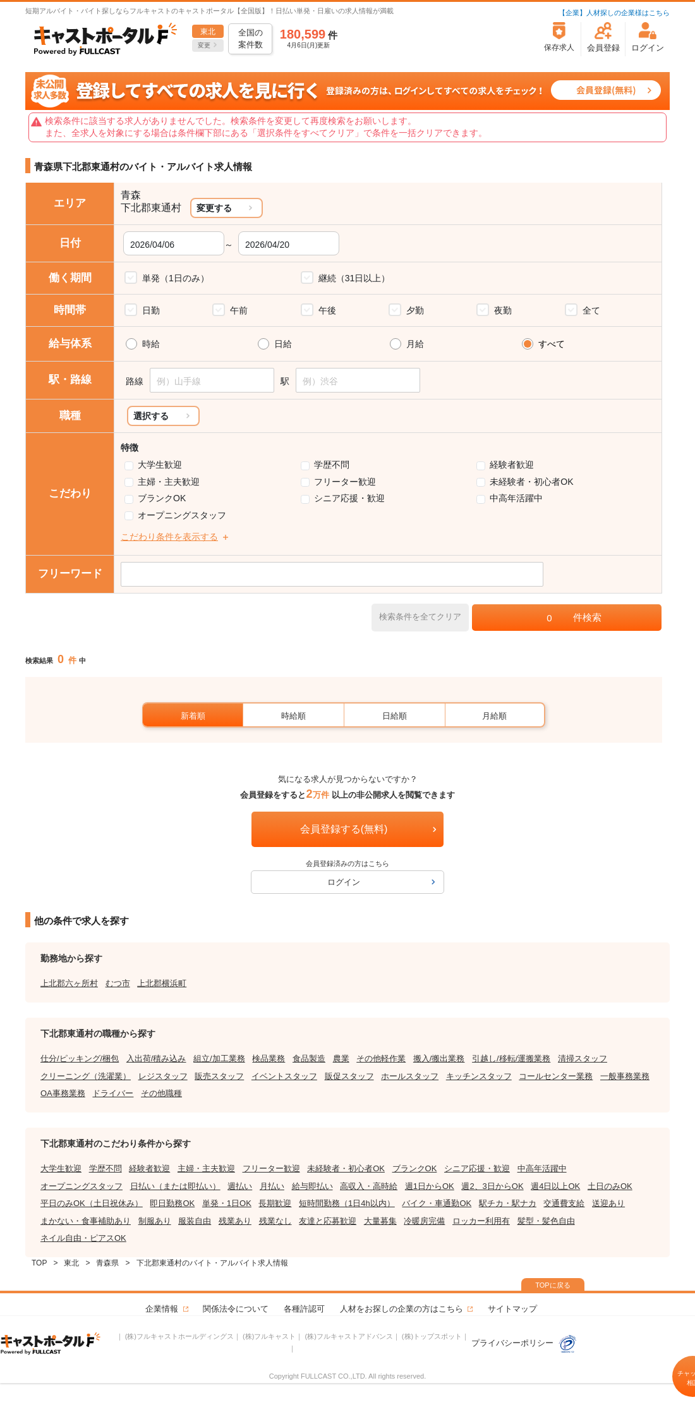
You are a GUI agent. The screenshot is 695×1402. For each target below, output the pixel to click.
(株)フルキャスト (269, 1336)
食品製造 (309, 1058)
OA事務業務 (62, 1093)
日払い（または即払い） (175, 1186)
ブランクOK (162, 498)
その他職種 (161, 1093)
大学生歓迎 (160, 465)
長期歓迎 (274, 1203)
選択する (151, 416)
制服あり (154, 1221)
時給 (151, 344)
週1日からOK (429, 1186)
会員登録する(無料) (344, 829)
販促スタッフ (349, 1076)
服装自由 (194, 1221)
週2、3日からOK (492, 1186)
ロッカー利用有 (481, 1221)
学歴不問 (331, 465)
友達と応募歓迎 (327, 1221)
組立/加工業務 (219, 1058)
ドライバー (112, 1093)
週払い (239, 1186)
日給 (283, 344)
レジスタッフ (163, 1076)
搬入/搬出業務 (439, 1058)
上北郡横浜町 (161, 983)
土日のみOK (610, 1186)
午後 (327, 310)
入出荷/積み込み (156, 1058)
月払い (272, 1186)
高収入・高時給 (368, 1186)
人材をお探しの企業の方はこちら (401, 1309)
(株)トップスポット (432, 1336)
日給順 (394, 716)
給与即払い (312, 1186)
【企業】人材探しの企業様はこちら (614, 12)
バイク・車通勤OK (436, 1203)
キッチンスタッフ (479, 1076)
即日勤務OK (172, 1203)
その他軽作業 (381, 1058)
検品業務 (268, 1058)
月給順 (494, 716)
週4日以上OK (555, 1186)
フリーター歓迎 (345, 482)
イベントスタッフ (284, 1076)
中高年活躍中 (516, 498)
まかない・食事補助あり (85, 1221)
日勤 (151, 310)
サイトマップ (512, 1309)
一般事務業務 (625, 1076)
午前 (239, 310)
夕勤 (415, 310)
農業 (341, 1058)
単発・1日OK (226, 1203)
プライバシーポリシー (524, 1343)
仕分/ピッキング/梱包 (79, 1058)
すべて (551, 344)
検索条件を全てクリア (420, 616)
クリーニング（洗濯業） (85, 1076)
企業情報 (161, 1309)
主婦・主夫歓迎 (169, 482)
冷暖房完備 (424, 1221)
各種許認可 (304, 1309)
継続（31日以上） (354, 278)
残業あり (235, 1221)
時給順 (293, 716)
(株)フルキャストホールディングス (179, 1336)
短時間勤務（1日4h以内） (347, 1203)
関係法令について (236, 1309)
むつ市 (118, 983)
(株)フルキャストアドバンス (348, 1336)
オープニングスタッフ (182, 515)
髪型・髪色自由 (546, 1221)
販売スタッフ (219, 1076)
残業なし (275, 1221)
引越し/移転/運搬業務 (511, 1058)
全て (591, 310)
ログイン (343, 882)
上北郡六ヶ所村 (69, 983)
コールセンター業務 (556, 1076)
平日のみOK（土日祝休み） (91, 1203)
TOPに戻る (552, 1285)
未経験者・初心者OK (531, 482)
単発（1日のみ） (175, 278)
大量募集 (380, 1221)
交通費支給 (563, 1203)
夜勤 (503, 310)
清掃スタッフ (582, 1058)
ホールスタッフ (409, 1076)
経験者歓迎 (512, 465)
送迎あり (608, 1203)
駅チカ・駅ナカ (507, 1203)
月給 (415, 344)
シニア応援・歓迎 (349, 498)
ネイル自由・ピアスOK (83, 1238)
